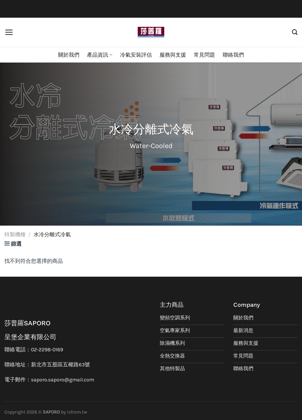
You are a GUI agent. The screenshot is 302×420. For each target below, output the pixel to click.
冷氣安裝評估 (136, 55)
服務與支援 (173, 55)
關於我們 (68, 55)
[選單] (8, 32)
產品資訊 (99, 55)
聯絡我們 (233, 55)
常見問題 (204, 55)
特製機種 (15, 234)
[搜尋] (295, 32)
